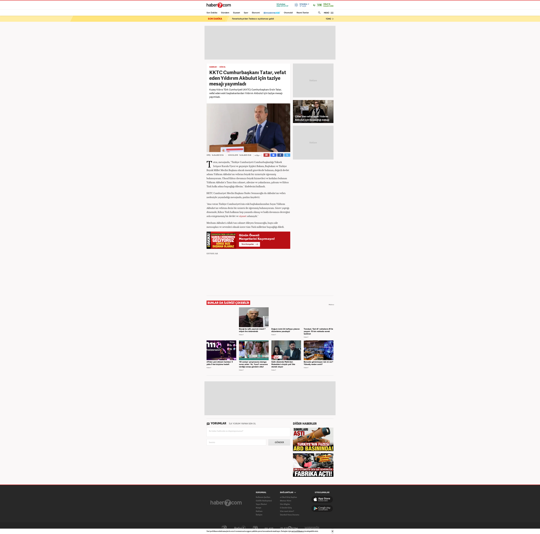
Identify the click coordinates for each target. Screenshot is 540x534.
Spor (246, 13)
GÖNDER (279, 442)
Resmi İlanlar (303, 13)
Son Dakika (212, 13)
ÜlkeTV (269, 528)
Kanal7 (224, 528)
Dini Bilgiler (285, 504)
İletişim (259, 514)
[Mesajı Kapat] (332, 531)
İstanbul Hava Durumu (289, 514)
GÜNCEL (222, 67)
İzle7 (289, 528)
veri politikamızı (297, 531)
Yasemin (312, 528)
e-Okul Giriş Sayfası (288, 497)
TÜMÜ (329, 19)
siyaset (243, 216)
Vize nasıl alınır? (287, 511)
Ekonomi (256, 13)
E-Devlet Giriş (286, 507)
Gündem (225, 13)
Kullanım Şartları (263, 497)
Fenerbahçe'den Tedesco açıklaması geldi (253, 19)
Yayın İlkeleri (261, 504)
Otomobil (288, 13)
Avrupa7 (255, 528)
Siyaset (236, 13)
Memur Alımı (285, 500)
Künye (258, 507)
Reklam (259, 511)
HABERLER (213, 67)
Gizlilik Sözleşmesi (264, 500)
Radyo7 (240, 528)
